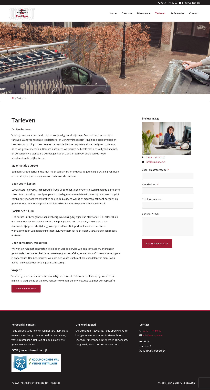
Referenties (177, 13)
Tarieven (160, 13)
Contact (194, 13)
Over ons (127, 13)
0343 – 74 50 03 (169, 2)
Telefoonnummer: (152, 199)
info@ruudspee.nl (191, 2)
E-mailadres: (150, 184)
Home (113, 13)
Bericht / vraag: (150, 213)
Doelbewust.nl (188, 382)
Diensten (143, 13)
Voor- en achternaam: (155, 169)
